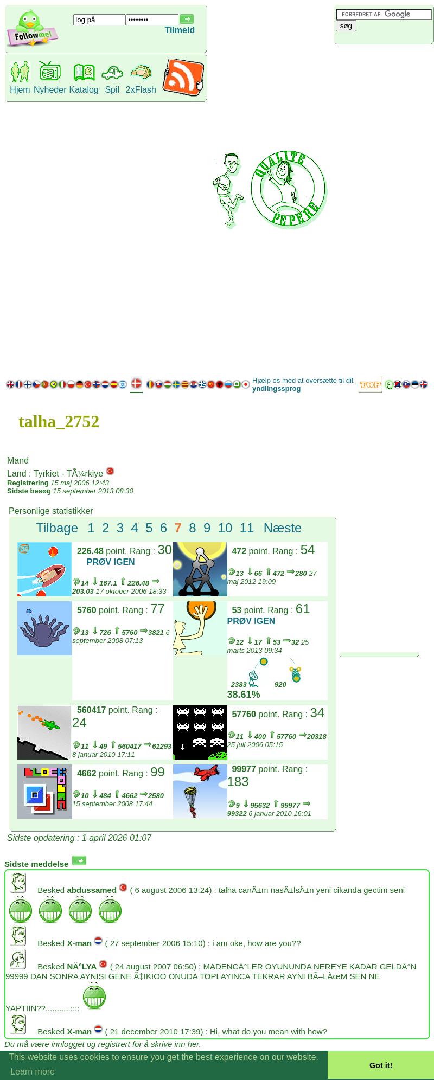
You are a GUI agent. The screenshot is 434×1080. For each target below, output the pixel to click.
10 (225, 527)
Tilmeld (179, 30)
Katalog (83, 89)
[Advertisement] (376, 208)
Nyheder (50, 89)
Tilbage (57, 527)
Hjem (20, 89)
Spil (112, 89)
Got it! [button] (380, 1065)
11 (247, 527)
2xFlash (141, 89)
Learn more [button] (32, 1071)
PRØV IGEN (111, 562)
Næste (283, 527)
